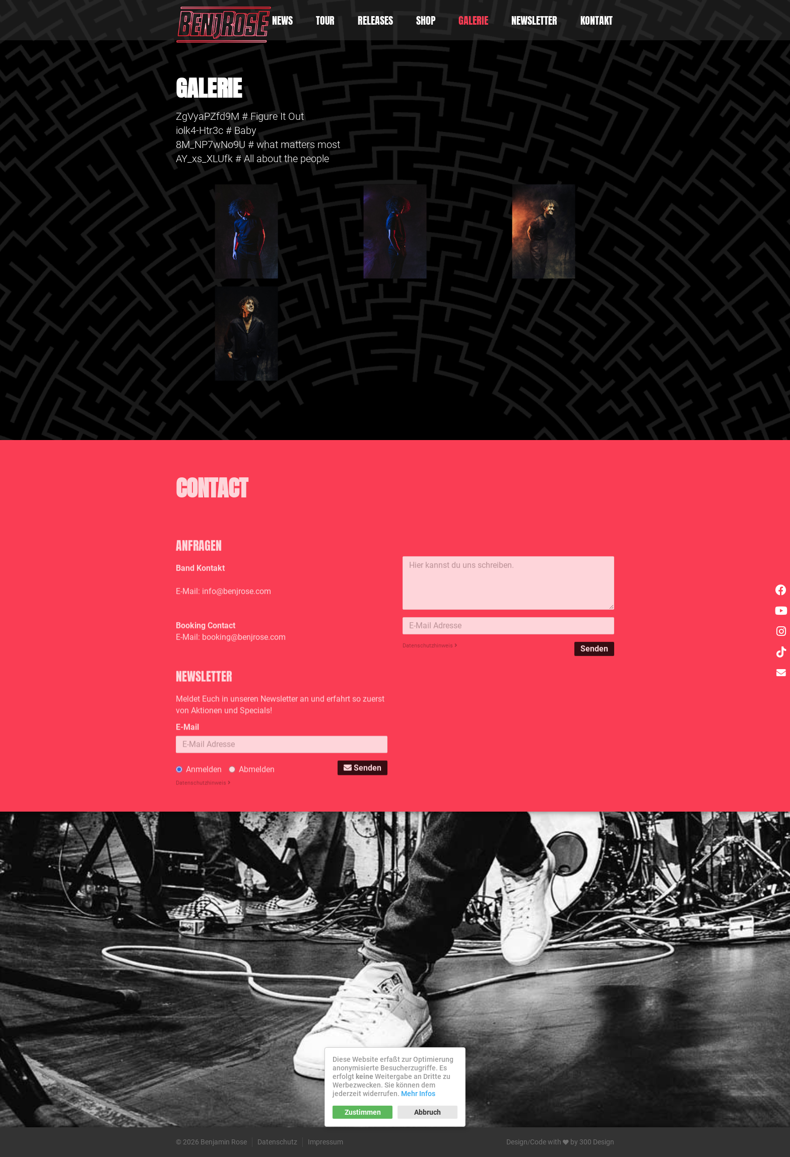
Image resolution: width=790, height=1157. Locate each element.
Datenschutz (277, 1142)
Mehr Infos (418, 1094)
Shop (425, 20)
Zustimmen (363, 1112)
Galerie (473, 20)
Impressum (325, 1142)
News (282, 20)
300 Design (596, 1142)
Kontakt (596, 20)
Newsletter (534, 20)
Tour (325, 20)
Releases (375, 20)
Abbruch (427, 1112)
